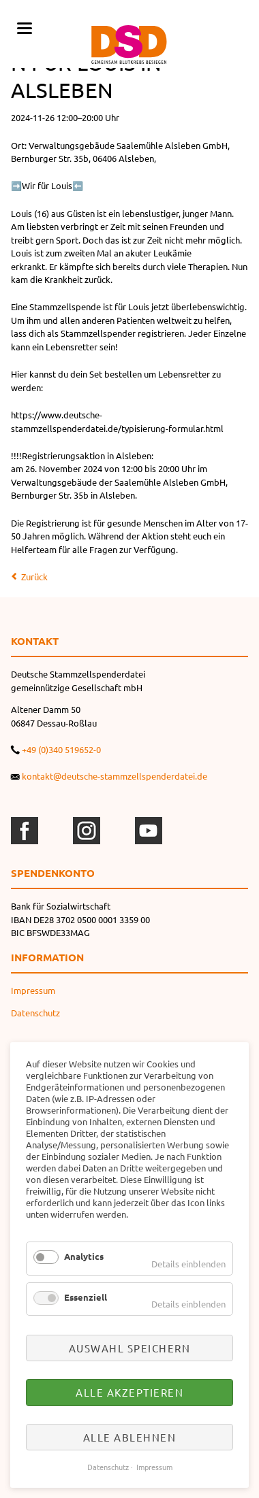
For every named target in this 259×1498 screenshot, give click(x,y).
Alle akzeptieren (129, 1392)
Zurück (34, 576)
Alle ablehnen (130, 1437)
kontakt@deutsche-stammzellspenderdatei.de (114, 776)
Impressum (33, 990)
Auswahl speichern (130, 1348)
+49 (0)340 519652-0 (61, 749)
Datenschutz (35, 1012)
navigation (25, 28)
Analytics (84, 1256)
